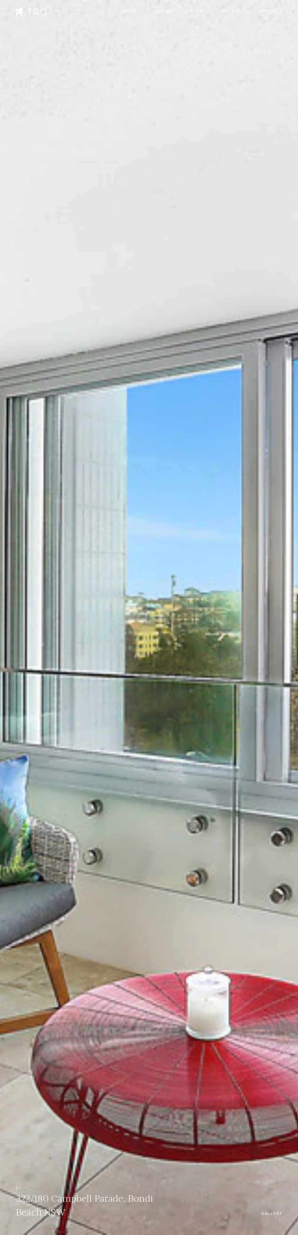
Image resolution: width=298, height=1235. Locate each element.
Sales (129, 11)
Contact (270, 11)
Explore (231, 11)
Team (197, 11)
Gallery (271, 1213)
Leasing (163, 11)
